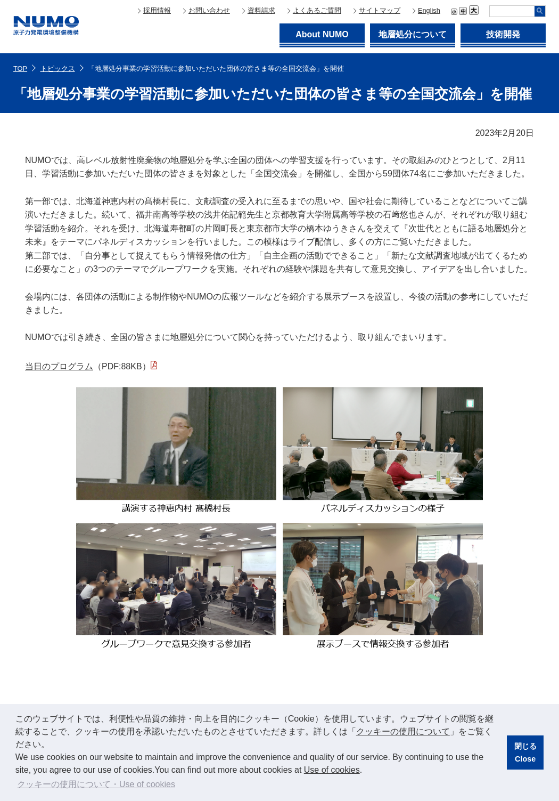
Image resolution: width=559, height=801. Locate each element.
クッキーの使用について (403, 731)
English (429, 10)
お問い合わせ (209, 10)
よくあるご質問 (317, 10)
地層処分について (413, 34)
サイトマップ (379, 10)
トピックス (57, 68)
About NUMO (322, 34)
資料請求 (261, 10)
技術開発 (503, 34)
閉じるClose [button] (525, 752)
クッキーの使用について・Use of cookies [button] (96, 784)
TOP (20, 68)
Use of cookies (332, 769)
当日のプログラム (59, 366)
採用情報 (157, 10)
